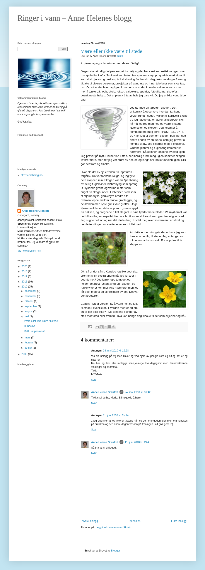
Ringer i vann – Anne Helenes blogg (74, 18)
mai (27, 316)
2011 (25, 281)
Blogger (115, 550)
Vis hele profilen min (29, 250)
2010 (25, 286)
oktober (29, 301)
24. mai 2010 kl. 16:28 (116, 350)
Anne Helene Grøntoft (104, 392)
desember (31, 291)
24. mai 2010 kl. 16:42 (137, 392)
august (29, 311)
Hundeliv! (29, 326)
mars (28, 337)
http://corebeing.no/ (32, 175)
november (31, 296)
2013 (25, 271)
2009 (25, 354)
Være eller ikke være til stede (111, 51)
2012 (25, 276)
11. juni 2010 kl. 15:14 (115, 415)
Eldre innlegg (178, 521)
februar (29, 342)
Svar (94, 379)
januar (29, 347)
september (31, 306)
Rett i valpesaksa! (34, 331)
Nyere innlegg (90, 521)
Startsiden (134, 521)
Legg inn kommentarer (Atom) (113, 527)
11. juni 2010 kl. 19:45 (137, 442)
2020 (25, 266)
